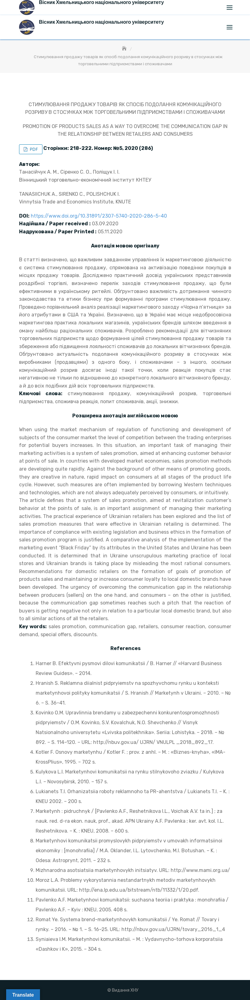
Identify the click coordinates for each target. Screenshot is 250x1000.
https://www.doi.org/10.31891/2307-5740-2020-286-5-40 (99, 216)
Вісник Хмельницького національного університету (101, 22)
